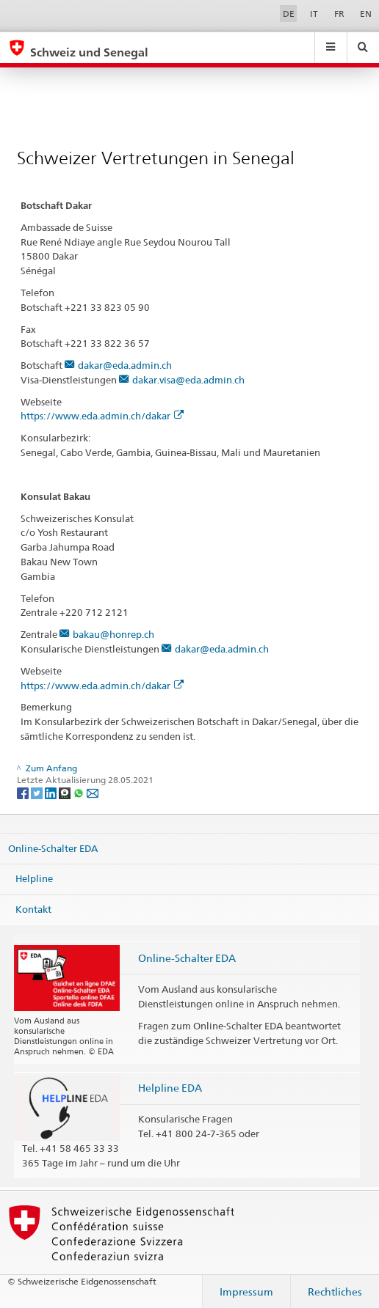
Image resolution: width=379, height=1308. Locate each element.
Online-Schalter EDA (53, 847)
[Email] (92, 792)
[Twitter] (38, 792)
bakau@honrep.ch (113, 634)
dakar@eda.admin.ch (125, 365)
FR (339, 13)
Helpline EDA (170, 1087)
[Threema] (66, 792)
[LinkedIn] (52, 792)
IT (314, 13)
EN (366, 13)
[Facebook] (24, 792)
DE (289, 13)
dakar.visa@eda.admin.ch (188, 380)
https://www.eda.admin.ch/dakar (102, 416)
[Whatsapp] (80, 792)
